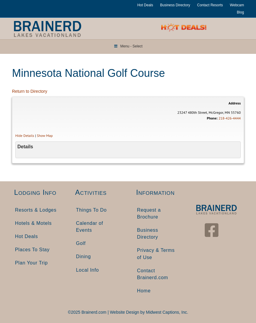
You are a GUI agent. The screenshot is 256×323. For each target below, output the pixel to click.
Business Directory (175, 5)
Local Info (87, 270)
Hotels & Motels (33, 223)
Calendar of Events (89, 227)
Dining (83, 256)
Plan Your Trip (31, 262)
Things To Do (91, 210)
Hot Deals (145, 5)
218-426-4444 (230, 118)
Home (143, 290)
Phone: (212, 118)
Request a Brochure (149, 213)
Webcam (237, 5)
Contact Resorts (210, 5)
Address (234, 103)
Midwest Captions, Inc (166, 312)
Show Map (45, 135)
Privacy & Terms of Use (156, 254)
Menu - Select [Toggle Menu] (128, 46)
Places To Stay (32, 249)
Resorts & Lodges (35, 210)
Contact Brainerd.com (152, 274)
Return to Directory (29, 91)
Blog (240, 12)
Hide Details (24, 135)
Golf (81, 243)
